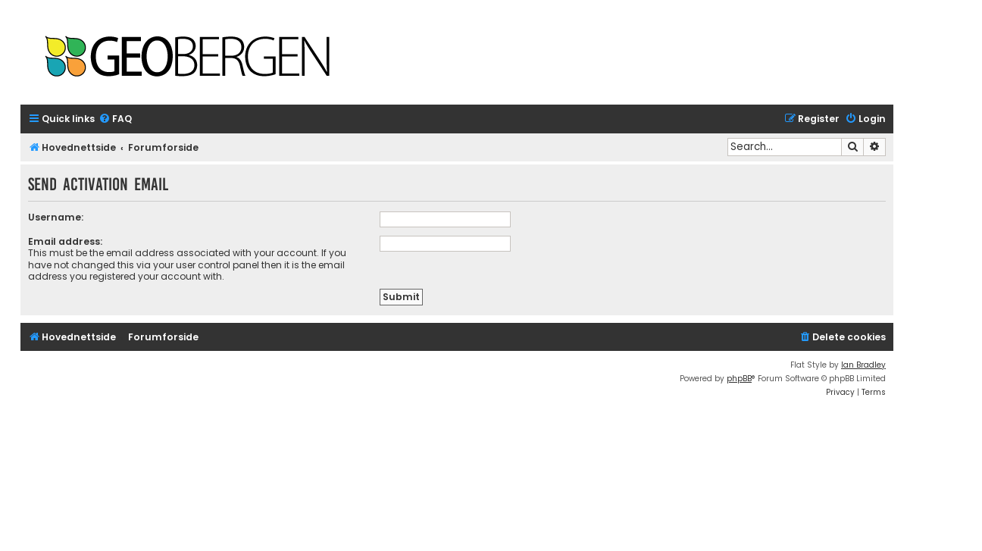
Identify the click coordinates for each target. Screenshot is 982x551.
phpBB (739, 378)
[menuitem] (115, 119)
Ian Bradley (863, 365)
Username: (55, 217)
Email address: (65, 241)
